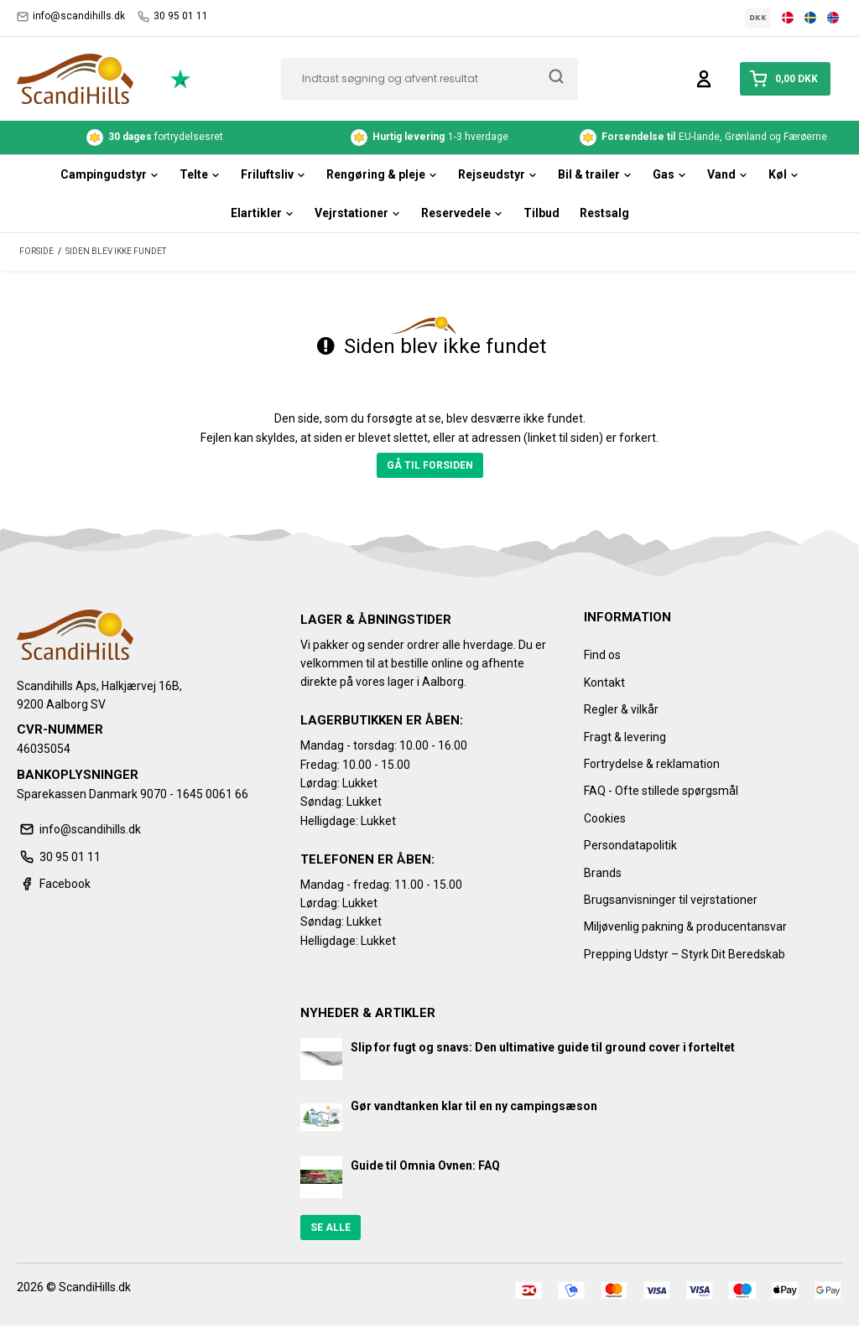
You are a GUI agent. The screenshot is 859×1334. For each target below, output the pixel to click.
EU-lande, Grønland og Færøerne (705, 137)
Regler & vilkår (621, 709)
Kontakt (604, 682)
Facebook (54, 883)
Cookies (605, 818)
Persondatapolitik (630, 845)
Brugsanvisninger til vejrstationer (670, 899)
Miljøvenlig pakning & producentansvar (685, 926)
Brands (603, 873)
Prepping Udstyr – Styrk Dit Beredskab (684, 954)
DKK (758, 18)
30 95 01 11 (173, 16)
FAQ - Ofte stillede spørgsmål (661, 790)
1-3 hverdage (429, 137)
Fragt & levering (625, 737)
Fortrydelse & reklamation (652, 764)
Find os (602, 655)
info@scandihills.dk (71, 16)
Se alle (330, 1227)
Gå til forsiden (430, 465)
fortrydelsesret (154, 137)
